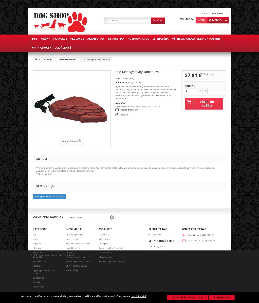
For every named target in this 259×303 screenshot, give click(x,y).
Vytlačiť (124, 115)
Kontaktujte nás (73, 248)
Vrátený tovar (105, 239)
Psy (34, 235)
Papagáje (37, 244)
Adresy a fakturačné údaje (111, 248)
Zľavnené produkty (74, 235)
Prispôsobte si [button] (222, 297)
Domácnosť (38, 287)
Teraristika (37, 257)
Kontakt (206, 13)
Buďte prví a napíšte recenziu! (145, 106)
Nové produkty (72, 239)
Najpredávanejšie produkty (78, 244)
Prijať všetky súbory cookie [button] (188, 297)
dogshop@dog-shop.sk (204, 240)
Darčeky (36, 282)
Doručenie (70, 252)
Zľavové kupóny (106, 257)
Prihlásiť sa (187, 19)
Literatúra (37, 266)
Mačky (36, 239)
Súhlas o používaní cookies (78, 261)
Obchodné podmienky (76, 257)
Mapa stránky (217, 13)
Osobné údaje (105, 252)
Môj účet (105, 229)
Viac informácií (139, 296)
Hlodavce (37, 248)
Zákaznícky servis (156, 255)
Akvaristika (38, 252)
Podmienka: (121, 82)
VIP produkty (38, 278)
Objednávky (104, 235)
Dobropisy (103, 244)
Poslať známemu (129, 110)
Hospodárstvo (39, 261)
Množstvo (190, 86)
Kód (117, 78)
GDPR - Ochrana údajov (76, 266)
